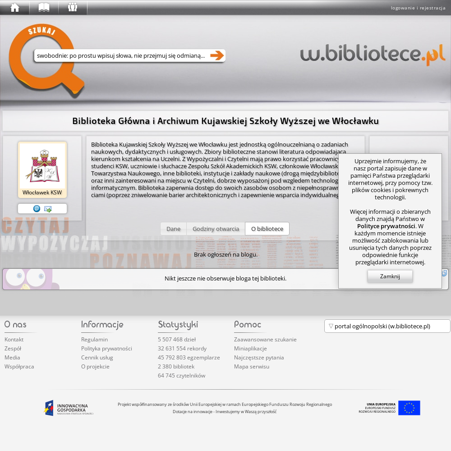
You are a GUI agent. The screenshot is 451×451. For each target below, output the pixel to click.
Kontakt (14, 339)
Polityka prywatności (106, 348)
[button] (173, 228)
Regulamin (94, 339)
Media (12, 357)
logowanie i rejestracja (418, 8)
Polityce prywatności (386, 226)
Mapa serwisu (251, 366)
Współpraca (19, 366)
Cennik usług (97, 357)
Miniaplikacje (250, 348)
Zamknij (390, 276)
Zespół (13, 348)
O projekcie (95, 366)
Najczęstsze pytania (259, 357)
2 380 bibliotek (176, 366)
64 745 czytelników (181, 375)
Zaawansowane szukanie (265, 339)
